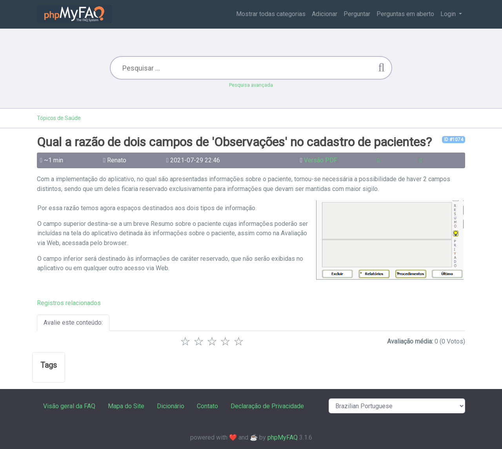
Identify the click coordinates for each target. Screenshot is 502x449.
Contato (207, 406)
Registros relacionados (69, 303)
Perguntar (357, 14)
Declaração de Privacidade (267, 406)
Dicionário (170, 406)
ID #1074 (453, 139)
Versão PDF (320, 160)
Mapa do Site (126, 406)
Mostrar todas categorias (271, 14)
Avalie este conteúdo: (73, 322)
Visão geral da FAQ (69, 406)
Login (448, 14)
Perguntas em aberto (405, 14)
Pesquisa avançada (251, 85)
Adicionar (324, 14)
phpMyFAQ (282, 437)
